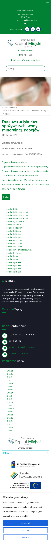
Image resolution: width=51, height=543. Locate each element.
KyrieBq (9, 421)
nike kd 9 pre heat (13, 262)
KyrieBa (9, 371)
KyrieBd (9, 380)
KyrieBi (9, 396)
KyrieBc (9, 377)
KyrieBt (9, 430)
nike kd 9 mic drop (14, 240)
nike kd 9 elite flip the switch (18, 212)
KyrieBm (10, 408)
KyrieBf (9, 386)
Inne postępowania (25, 14)
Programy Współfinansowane (25, 20)
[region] (25, 518)
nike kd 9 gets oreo (14, 253)
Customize (25, 530)
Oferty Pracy (25, 17)
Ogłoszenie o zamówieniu (14, 162)
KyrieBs (9, 427)
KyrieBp (9, 418)
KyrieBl (9, 405)
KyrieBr (9, 424)
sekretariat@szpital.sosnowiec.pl (26, 60)
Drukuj (6, 197)
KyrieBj (9, 399)
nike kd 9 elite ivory (14, 228)
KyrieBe (9, 383)
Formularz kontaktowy (18, 353)
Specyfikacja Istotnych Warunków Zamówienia (24, 180)
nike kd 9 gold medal (15, 221)
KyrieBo (9, 414)
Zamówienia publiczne (25, 11)
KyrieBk (9, 402)
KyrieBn (9, 411)
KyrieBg (9, 389)
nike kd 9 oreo (12, 256)
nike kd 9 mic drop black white (19, 250)
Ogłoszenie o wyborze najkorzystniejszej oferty (25, 166)
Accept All (25, 523)
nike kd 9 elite (12, 209)
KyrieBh (9, 393)
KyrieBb (9, 374)
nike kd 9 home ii (13, 224)
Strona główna (8, 107)
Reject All (25, 537)
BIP (25, 23)
